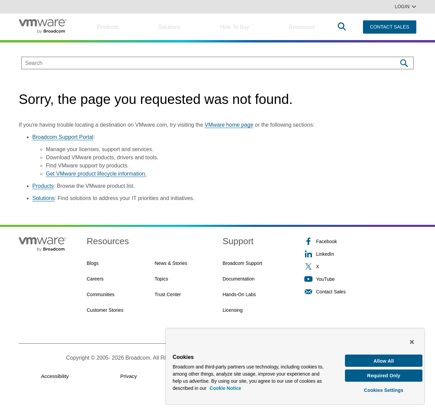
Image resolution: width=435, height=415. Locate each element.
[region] (295, 365)
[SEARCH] (202, 63)
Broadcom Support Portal (62, 137)
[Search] (404, 63)
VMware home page (229, 125)
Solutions (169, 27)
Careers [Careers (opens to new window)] (95, 279)
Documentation (239, 279)
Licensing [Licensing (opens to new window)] (233, 310)
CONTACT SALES (389, 27)
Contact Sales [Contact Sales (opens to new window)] (325, 291)
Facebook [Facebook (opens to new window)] (320, 241)
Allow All (383, 358)
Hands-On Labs (239, 294)
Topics (161, 279)
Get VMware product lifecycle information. (96, 174)
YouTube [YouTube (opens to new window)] (319, 279)
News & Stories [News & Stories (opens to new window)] (171, 263)
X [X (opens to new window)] (311, 266)
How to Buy (234, 27)
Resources (302, 27)
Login (405, 6)
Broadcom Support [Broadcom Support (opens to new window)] (242, 263)
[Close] (411, 339)
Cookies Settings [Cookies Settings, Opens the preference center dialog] (383, 389)
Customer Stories (105, 310)
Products (107, 27)
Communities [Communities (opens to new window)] (101, 294)
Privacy (128, 376)
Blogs (93, 263)
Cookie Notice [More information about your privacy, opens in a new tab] (225, 386)
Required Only (383, 374)
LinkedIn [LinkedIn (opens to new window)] (319, 254)
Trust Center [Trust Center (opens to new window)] (168, 294)
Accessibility (55, 376)
